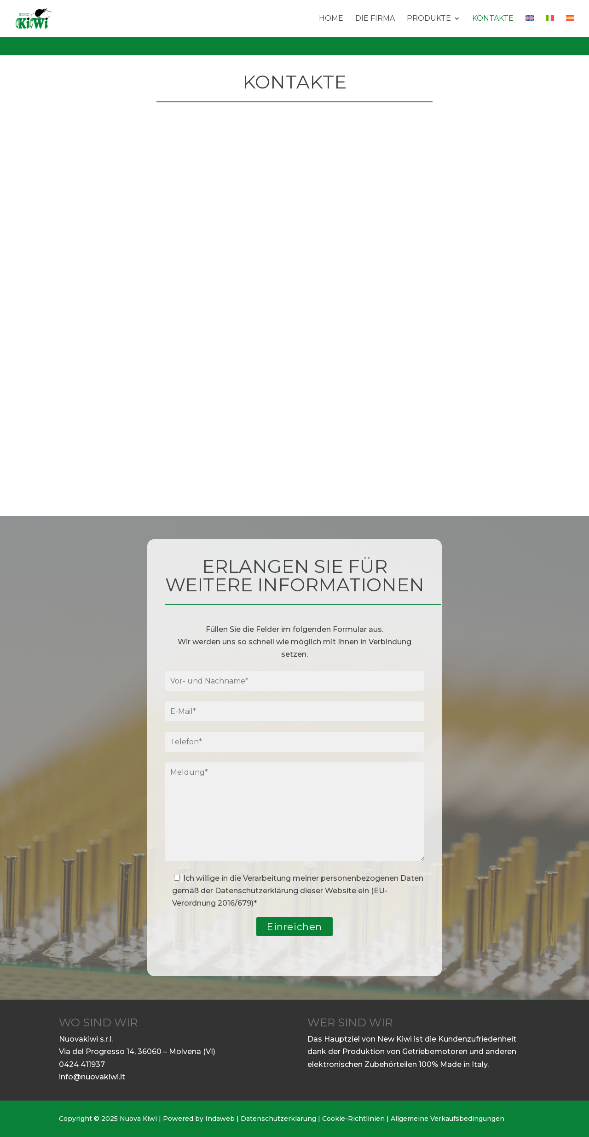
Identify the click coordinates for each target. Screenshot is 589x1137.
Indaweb (220, 1118)
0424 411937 (82, 1064)
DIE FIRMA (375, 19)
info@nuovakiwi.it (92, 1076)
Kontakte (493, 19)
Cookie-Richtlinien (353, 1118)
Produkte (429, 19)
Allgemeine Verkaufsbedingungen (447, 1118)
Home (331, 19)
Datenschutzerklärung (256, 890)
